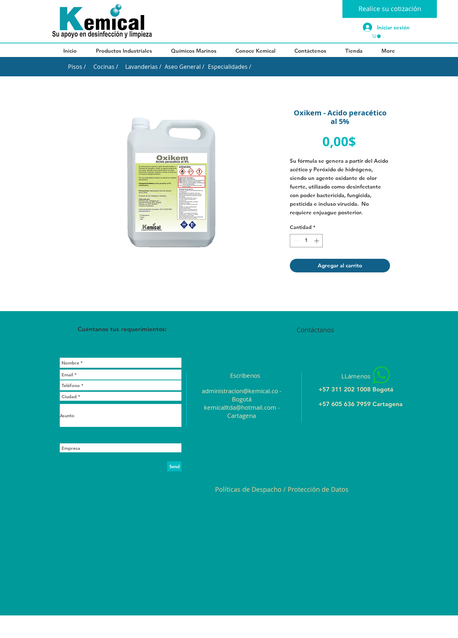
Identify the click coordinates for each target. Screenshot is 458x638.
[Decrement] (295, 240)
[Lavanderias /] (143, 66)
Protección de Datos (318, 489)
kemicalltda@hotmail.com (240, 407)
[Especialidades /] (230, 66)
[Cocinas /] (105, 66)
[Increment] (317, 240)
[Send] (174, 466)
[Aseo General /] (184, 66)
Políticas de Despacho (248, 489)
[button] (376, 36)
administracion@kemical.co (240, 391)
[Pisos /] (77, 66)
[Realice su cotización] (389, 9)
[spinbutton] (306, 240)
